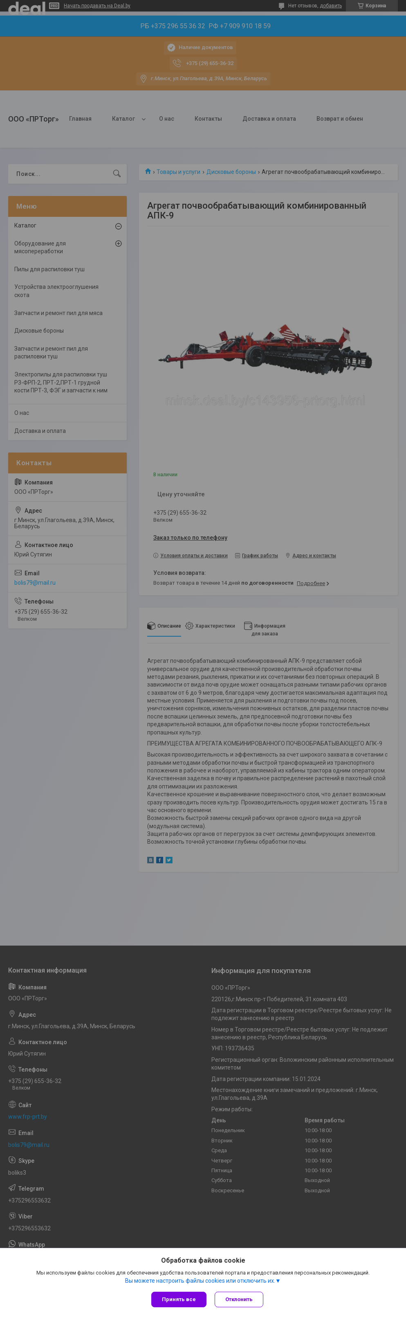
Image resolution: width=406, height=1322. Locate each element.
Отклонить (239, 1299)
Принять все (179, 1299)
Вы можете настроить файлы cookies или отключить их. (200, 1280)
